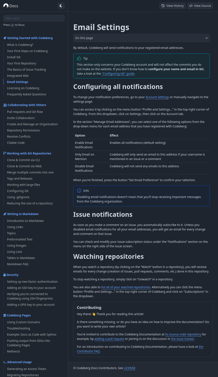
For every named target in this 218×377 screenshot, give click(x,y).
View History (172, 6)
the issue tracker (182, 339)
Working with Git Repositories (27, 153)
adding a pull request (109, 339)
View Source (200, 6)
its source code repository (183, 334)
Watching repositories (108, 256)
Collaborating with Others (24, 105)
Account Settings (157, 97)
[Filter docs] (34, 18)
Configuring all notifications (118, 86)
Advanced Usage (17, 362)
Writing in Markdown (21, 214)
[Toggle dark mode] (61, 6)
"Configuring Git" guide (118, 73)
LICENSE (129, 368)
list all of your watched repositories (125, 287)
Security (11, 275)
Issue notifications (102, 214)
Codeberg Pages (17, 315)
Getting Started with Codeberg (28, 38)
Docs (10, 6)
